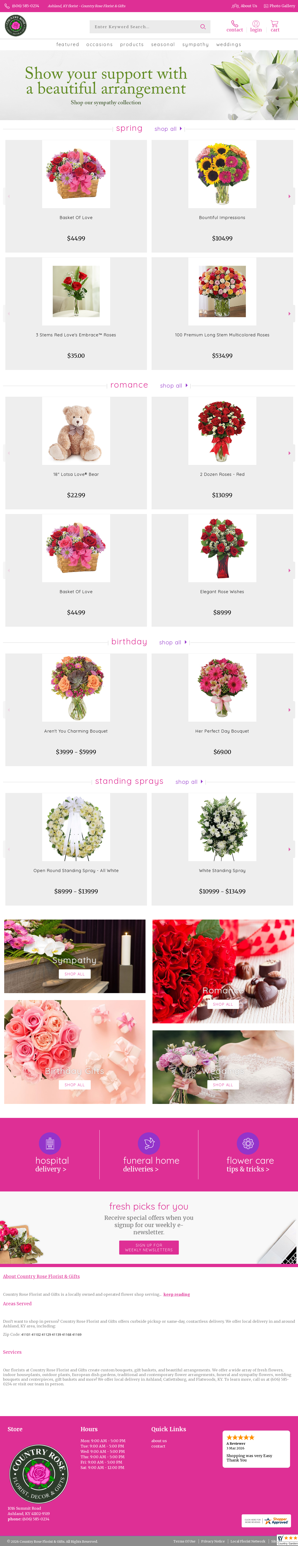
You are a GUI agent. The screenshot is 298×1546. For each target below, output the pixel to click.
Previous (8, 196)
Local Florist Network (247, 1541)
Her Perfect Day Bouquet (222, 731)
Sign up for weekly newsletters (149, 1247)
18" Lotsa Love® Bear (76, 474)
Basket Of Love (76, 217)
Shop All (166, 128)
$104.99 (222, 238)
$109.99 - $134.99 (222, 891)
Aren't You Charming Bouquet (76, 731)
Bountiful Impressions (222, 217)
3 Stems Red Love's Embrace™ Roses (76, 335)
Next (290, 196)
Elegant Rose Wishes (222, 591)
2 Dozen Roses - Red (222, 474)
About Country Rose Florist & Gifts (41, 1276)
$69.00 (222, 752)
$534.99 (222, 355)
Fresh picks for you (149, 1218)
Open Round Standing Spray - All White (76, 870)
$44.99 (76, 238)
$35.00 (76, 355)
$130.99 (222, 495)
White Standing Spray (222, 870)
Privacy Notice (213, 1541)
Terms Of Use (184, 1541)
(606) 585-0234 (25, 5)
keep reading (176, 1294)
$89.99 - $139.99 (76, 891)
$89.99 (222, 612)
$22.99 (76, 495)
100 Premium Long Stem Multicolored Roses (222, 335)
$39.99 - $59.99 (76, 752)
